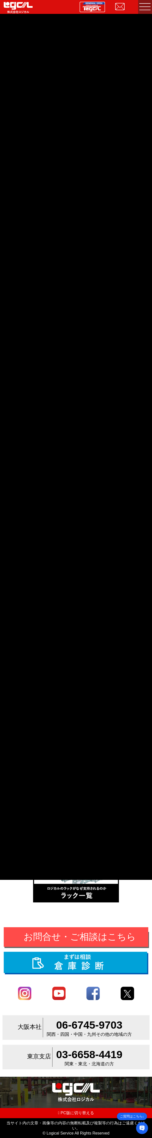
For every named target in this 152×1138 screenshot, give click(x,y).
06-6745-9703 (89, 1025)
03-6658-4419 (89, 1054)
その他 (30, 722)
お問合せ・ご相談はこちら (80, 937)
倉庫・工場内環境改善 (63, 722)
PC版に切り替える (76, 1113)
